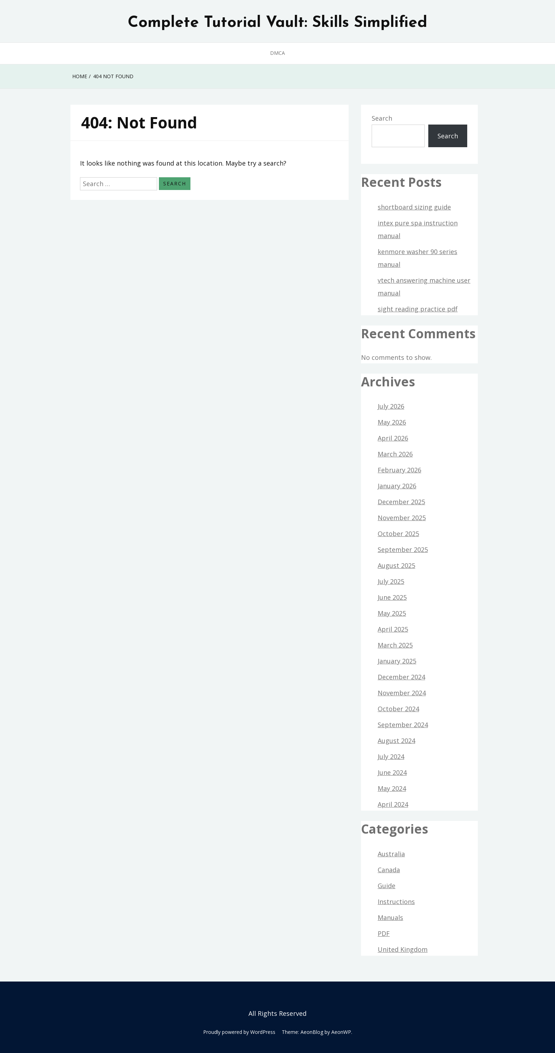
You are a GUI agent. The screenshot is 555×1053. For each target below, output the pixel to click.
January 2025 (397, 661)
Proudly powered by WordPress (239, 1032)
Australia (391, 854)
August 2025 (396, 565)
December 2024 (401, 677)
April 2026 (393, 438)
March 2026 (395, 454)
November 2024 (402, 693)
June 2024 (392, 772)
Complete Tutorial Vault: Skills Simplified (277, 23)
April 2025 (393, 629)
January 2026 (397, 486)
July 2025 (391, 581)
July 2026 (391, 406)
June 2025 (392, 597)
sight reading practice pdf (418, 309)
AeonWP (341, 1032)
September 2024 (403, 724)
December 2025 (401, 501)
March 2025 (395, 645)
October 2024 (398, 708)
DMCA (277, 53)
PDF (384, 933)
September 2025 (403, 549)
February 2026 (399, 470)
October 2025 (398, 533)
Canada (389, 869)
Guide (386, 885)
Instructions (396, 901)
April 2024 (393, 804)
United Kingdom (403, 949)
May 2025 (392, 613)
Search (382, 118)
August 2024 (396, 740)
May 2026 (392, 422)
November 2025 (402, 517)
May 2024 (392, 788)
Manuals (390, 917)
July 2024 (391, 756)
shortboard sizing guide (414, 207)
